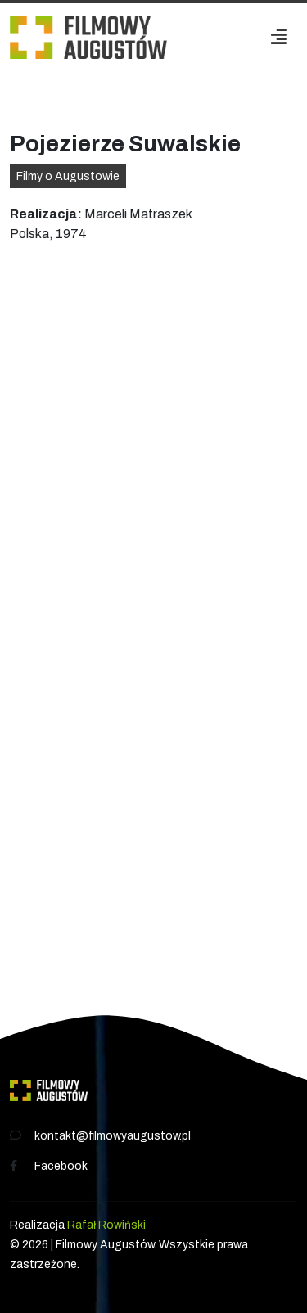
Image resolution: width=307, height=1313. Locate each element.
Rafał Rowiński (106, 1225)
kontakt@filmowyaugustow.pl (112, 1136)
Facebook (61, 1166)
